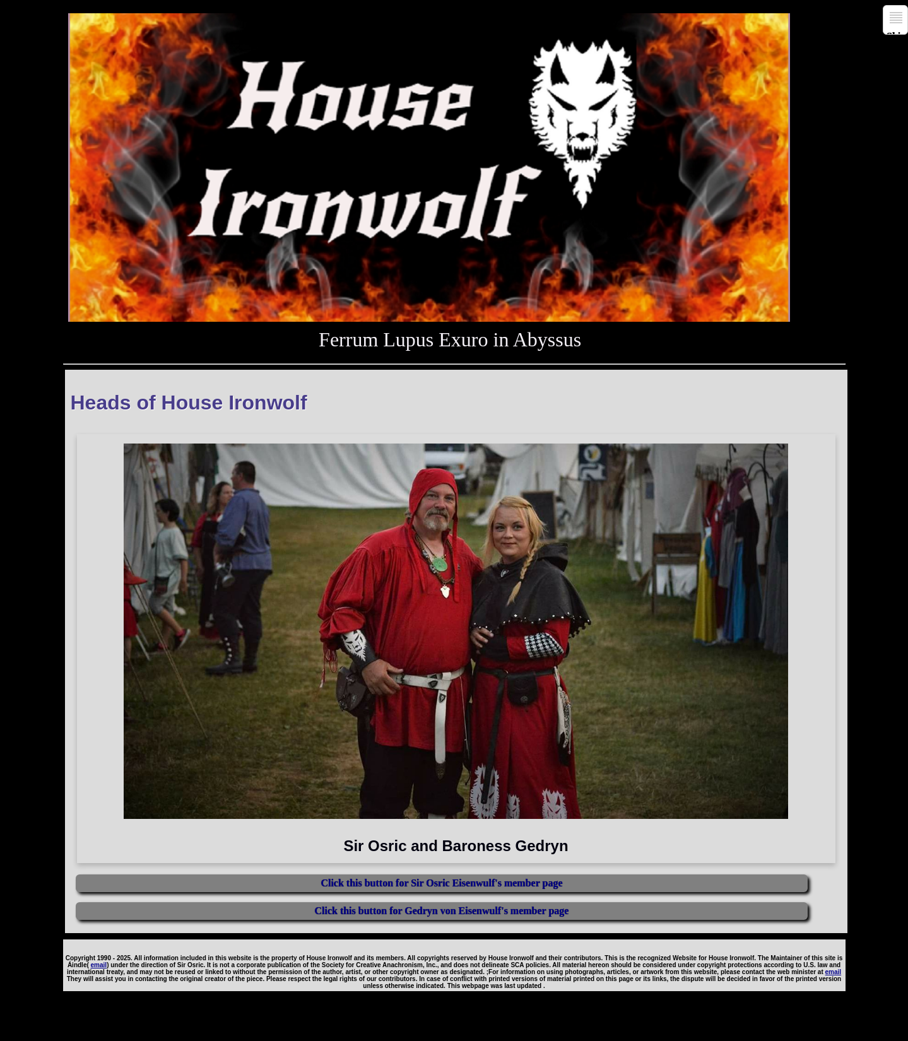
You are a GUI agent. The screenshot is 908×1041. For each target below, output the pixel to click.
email (99, 965)
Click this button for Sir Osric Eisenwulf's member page (441, 883)
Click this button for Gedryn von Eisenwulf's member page (441, 910)
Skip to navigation (897, 33)
